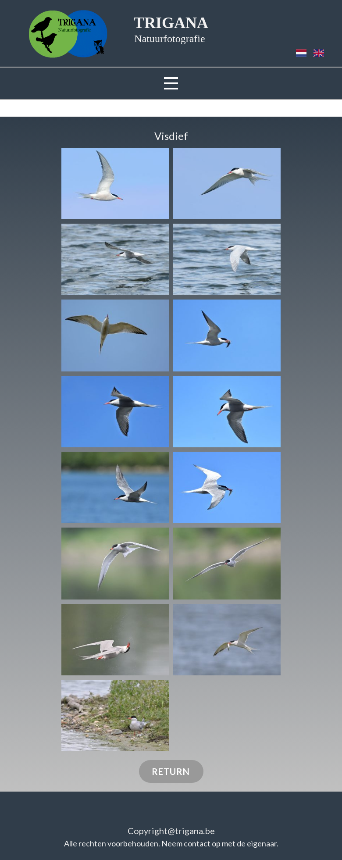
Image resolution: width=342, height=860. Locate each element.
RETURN (171, 771)
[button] (115, 183)
